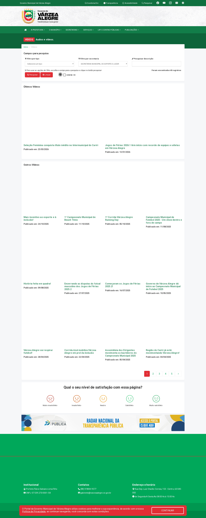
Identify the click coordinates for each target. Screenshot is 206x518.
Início (26, 47)
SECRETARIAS (72, 30)
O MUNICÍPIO (55, 30)
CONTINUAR (167, 510)
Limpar (46, 75)
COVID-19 (71, 75)
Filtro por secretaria (88, 59)
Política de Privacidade (34, 511)
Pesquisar (32, 75)
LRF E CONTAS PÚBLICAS (109, 30)
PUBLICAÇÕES (132, 30)
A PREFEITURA (38, 30)
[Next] (172, 374)
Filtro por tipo (32, 59)
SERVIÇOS (88, 30)
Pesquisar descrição (142, 59)
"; (103, 64)
